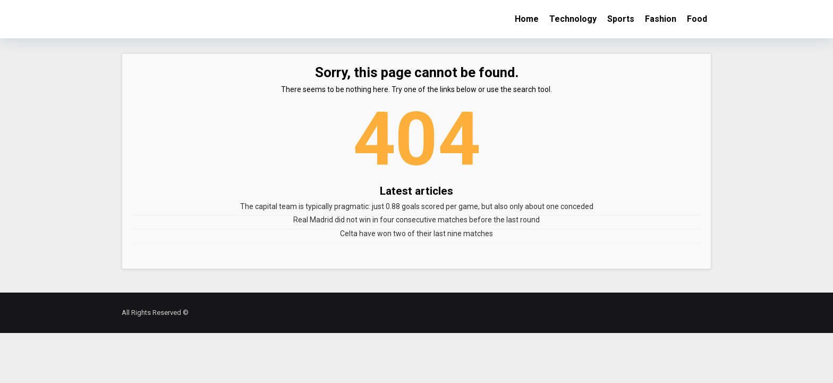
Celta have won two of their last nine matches (416, 233)
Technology (573, 19)
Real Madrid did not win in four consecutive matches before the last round (416, 219)
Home (527, 19)
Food (697, 19)
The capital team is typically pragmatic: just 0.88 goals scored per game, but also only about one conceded (416, 206)
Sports (620, 19)
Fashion (660, 19)
